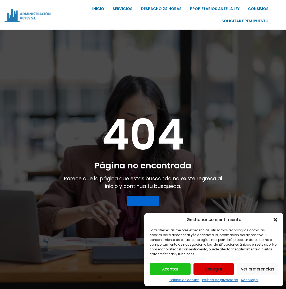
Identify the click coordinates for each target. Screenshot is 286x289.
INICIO (98, 8)
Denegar (214, 269)
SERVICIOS (122, 8)
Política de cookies (184, 280)
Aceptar (170, 269)
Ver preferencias (257, 269)
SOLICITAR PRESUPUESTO (245, 21)
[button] (275, 219)
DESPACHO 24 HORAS (161, 8)
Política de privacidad (220, 280)
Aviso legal (250, 280)
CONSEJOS (258, 8)
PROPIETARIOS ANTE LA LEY (214, 8)
